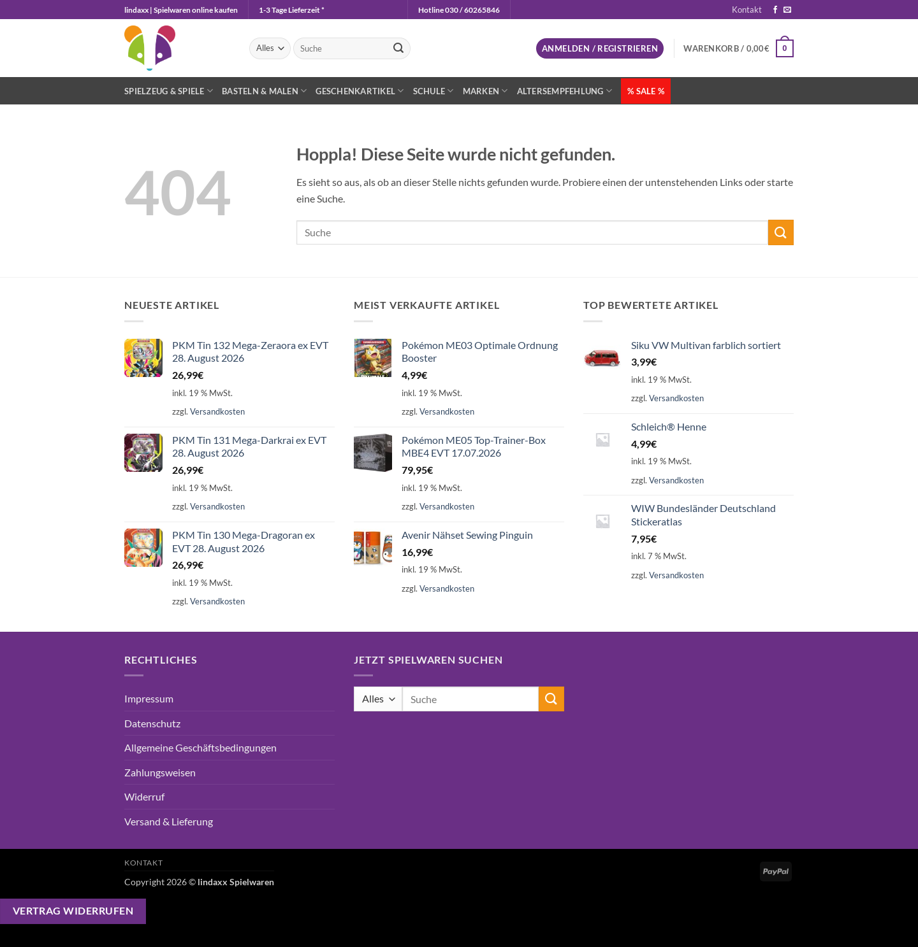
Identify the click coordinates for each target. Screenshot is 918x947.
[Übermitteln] (398, 48)
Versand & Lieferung (168, 821)
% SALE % (645, 91)
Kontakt (747, 9)
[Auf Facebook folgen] (775, 10)
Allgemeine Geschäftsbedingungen (200, 747)
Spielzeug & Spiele (168, 91)
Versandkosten (217, 411)
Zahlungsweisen (160, 772)
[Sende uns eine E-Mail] (787, 10)
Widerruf (144, 796)
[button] (600, 48)
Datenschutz (152, 723)
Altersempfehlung (565, 91)
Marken (485, 91)
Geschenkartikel (360, 91)
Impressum (148, 698)
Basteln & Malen (264, 91)
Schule (433, 91)
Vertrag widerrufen (73, 910)
